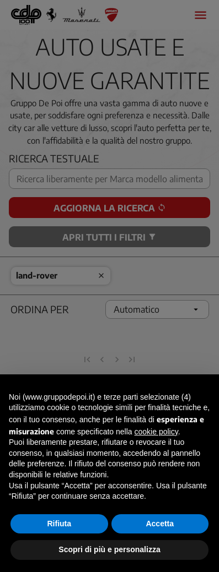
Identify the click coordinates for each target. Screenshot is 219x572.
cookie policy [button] (156, 431)
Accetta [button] (160, 523)
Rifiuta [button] (59, 523)
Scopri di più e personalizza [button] (109, 549)
